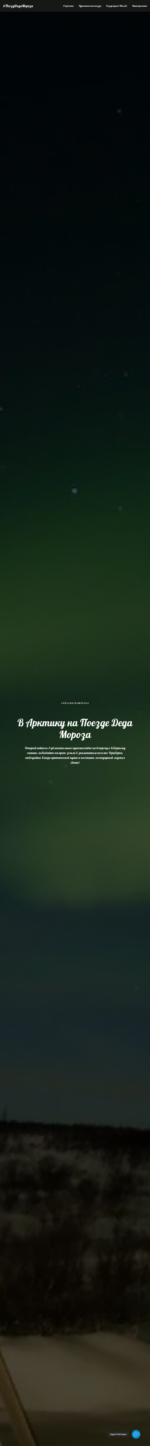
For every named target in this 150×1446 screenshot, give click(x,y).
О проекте (68, 5)
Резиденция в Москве (116, 5)
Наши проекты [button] (139, 5)
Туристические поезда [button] (90, 5)
